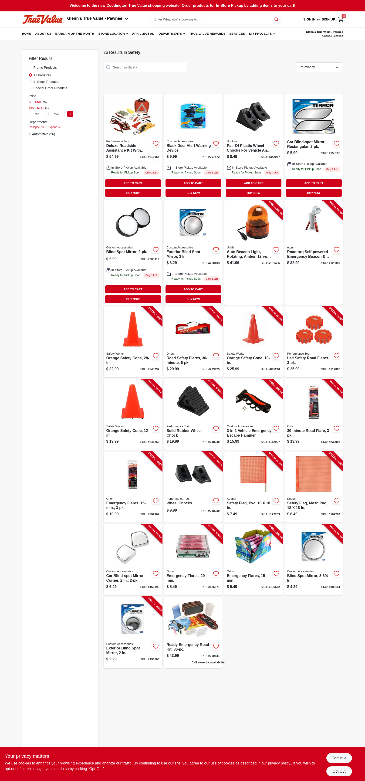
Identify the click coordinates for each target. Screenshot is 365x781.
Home (26, 33)
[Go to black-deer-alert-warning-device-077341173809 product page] (193, 146)
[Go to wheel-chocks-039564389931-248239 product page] (193, 487)
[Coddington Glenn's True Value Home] (43, 19)
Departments (170, 33)
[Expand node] (30, 134)
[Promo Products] (30, 67)
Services (237, 33)
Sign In (309, 19)
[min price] (37, 114)
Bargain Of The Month (74, 33)
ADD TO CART (132, 183)
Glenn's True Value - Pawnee (97, 18)
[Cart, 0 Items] (340, 19)
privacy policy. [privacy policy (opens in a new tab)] (279, 763)
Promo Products (45, 67)
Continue (338, 758)
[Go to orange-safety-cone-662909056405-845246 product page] (253, 341)
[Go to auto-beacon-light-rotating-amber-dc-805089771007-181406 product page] (253, 252)
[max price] (56, 114)
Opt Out (338, 771)
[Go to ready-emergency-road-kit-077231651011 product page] (193, 632)
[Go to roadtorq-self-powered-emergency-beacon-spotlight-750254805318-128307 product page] (313, 252)
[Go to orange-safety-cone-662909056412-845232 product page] (133, 341)
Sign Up (328, 19)
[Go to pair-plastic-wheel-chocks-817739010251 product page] (253, 146)
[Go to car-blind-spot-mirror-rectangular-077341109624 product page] (313, 146)
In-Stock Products (46, 82)
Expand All (54, 127)
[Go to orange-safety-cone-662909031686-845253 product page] (133, 414)
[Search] (276, 19)
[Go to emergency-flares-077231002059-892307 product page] (133, 487)
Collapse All (36, 127)
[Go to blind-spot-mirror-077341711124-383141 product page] (313, 559)
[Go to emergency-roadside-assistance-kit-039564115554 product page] (133, 146)
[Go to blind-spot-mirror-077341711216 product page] (133, 252)
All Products (42, 75)
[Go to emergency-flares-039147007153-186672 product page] (253, 559)
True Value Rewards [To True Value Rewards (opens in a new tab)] (207, 33)
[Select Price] (70, 114)
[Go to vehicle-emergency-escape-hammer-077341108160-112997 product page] (253, 414)
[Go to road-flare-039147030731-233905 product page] (313, 414)
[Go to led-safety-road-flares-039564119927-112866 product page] (313, 341)
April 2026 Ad (143, 33)
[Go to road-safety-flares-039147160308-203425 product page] (193, 341)
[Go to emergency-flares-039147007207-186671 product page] (193, 559)
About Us (43, 33)
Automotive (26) (43, 134)
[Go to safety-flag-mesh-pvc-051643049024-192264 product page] (313, 487)
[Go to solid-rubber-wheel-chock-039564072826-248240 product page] (193, 414)
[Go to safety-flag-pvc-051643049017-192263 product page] (253, 487)
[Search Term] (216, 19)
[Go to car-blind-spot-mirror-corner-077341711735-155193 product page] (133, 559)
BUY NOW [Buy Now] (133, 193)
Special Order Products (50, 88)
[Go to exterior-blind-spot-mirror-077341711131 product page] (193, 252)
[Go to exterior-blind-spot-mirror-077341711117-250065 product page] (133, 632)
